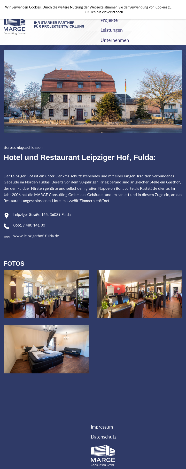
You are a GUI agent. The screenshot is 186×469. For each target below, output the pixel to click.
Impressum (102, 427)
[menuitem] (139, 20)
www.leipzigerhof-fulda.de (36, 235)
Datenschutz (103, 436)
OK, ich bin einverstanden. (104, 12)
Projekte (109, 20)
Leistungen (112, 30)
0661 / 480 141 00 (29, 225)
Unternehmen (115, 40)
